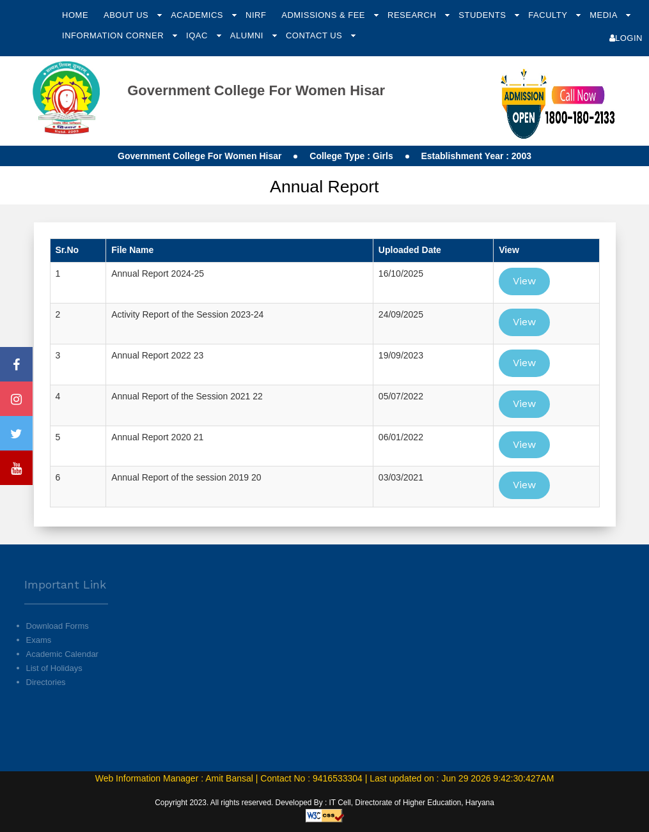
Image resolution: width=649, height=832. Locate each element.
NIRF (256, 15)
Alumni (248, 35)
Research (413, 15)
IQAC (198, 35)
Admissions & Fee (324, 15)
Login (626, 38)
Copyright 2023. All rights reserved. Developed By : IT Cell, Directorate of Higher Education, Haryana (324, 802)
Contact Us (315, 35)
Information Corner (114, 35)
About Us (127, 15)
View (524, 281)
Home (75, 15)
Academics (198, 15)
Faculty (549, 15)
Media (605, 15)
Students (483, 15)
